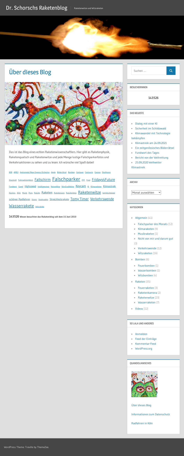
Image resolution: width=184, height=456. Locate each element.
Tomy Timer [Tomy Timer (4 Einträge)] (79, 199)
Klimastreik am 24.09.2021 (151, 143)
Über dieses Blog (141, 405)
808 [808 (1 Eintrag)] (10, 172)
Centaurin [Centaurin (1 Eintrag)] (89, 172)
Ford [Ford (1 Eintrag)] (88, 180)
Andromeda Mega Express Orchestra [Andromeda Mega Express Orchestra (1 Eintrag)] (34, 172)
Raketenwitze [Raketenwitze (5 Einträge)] (89, 192)
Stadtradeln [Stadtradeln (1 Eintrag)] (43, 199)
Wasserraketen (147, 302)
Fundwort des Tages (147, 152)
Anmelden (141, 334)
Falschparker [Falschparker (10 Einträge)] (66, 179)
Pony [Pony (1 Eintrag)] (31, 193)
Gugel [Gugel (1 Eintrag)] (20, 186)
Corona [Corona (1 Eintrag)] (98, 172)
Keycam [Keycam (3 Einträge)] (81, 186)
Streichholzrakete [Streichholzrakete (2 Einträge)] (59, 199)
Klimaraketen (146, 229)
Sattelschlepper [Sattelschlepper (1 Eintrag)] (108, 193)
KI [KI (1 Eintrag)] (88, 186)
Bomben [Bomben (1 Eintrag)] (71, 172)
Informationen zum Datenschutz (150, 414)
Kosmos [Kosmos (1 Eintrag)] (12, 193)
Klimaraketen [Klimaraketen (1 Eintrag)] (96, 186)
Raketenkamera (147, 292)
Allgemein (141, 217)
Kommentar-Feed (145, 343)
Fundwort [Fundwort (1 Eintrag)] (13, 186)
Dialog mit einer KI (146, 123)
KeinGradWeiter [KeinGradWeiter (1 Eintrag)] (68, 186)
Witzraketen (145, 253)
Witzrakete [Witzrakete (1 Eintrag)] (39, 207)
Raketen (140, 281)
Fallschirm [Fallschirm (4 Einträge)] (43, 179)
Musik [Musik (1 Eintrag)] (24, 193)
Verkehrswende (147, 248)
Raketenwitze (146, 297)
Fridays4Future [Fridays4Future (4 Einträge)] (103, 179)
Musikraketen (146, 233)
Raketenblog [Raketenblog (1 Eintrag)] (71, 193)
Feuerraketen (146, 287)
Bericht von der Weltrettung (151, 157)
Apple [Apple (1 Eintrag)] (53, 172)
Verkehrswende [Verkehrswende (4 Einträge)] (102, 199)
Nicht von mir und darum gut (155, 238)
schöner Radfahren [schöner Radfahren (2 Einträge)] (19, 199)
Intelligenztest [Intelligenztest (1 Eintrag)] (43, 186)
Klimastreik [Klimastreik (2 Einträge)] (109, 186)
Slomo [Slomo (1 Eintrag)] (34, 199)
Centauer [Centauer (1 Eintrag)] (79, 172)
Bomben (140, 259)
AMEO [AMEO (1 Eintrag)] (16, 172)
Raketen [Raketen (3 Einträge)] (46, 192)
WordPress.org (143, 348)
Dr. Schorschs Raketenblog (36, 7)
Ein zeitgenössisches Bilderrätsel (154, 148)
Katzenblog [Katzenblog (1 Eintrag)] (55, 186)
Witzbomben (145, 275)
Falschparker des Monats (153, 224)
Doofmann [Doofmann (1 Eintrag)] (106, 172)
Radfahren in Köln (142, 423)
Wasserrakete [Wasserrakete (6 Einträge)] (21, 205)
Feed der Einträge (146, 338)
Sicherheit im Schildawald (150, 128)
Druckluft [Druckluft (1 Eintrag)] (13, 180)
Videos (139, 308)
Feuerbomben (146, 265)
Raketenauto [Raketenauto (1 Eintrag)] (59, 193)
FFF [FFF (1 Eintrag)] (83, 180)
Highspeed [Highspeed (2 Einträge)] (30, 186)
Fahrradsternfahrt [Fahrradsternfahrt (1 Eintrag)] (25, 180)
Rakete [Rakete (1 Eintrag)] (37, 193)
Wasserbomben (147, 270)
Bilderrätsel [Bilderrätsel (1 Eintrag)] (61, 172)
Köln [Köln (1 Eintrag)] (19, 193)
